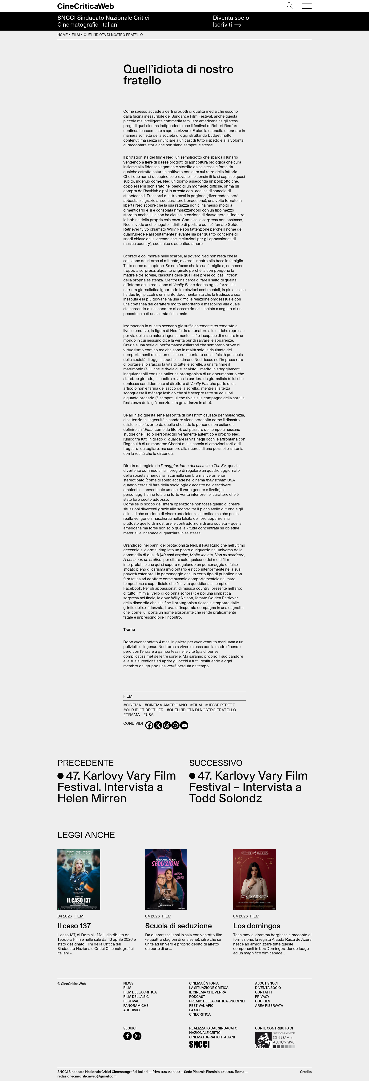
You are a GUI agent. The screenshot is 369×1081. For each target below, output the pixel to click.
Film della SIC (136, 997)
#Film (196, 705)
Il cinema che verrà (207, 992)
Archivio (131, 1010)
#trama (131, 714)
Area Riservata (269, 1006)
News (128, 983)
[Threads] (167, 725)
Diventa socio (231, 21)
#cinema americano (165, 705)
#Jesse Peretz (220, 705)
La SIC (194, 1010)
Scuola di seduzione (178, 925)
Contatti (263, 992)
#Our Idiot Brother (143, 710)
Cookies (262, 1001)
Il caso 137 (74, 925)
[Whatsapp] (175, 725)
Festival (131, 1001)
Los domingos (256, 925)
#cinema (132, 705)
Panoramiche (135, 1006)
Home (62, 35)
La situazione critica (209, 988)
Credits (306, 1072)
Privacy (262, 997)
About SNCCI (266, 983)
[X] (158, 725)
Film (76, 35)
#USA (148, 714)
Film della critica (140, 992)
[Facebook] (149, 725)
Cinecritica (200, 1014)
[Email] (184, 725)
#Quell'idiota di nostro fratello (201, 710)
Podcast (197, 997)
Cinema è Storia (204, 983)
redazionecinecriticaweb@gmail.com (86, 1076)
